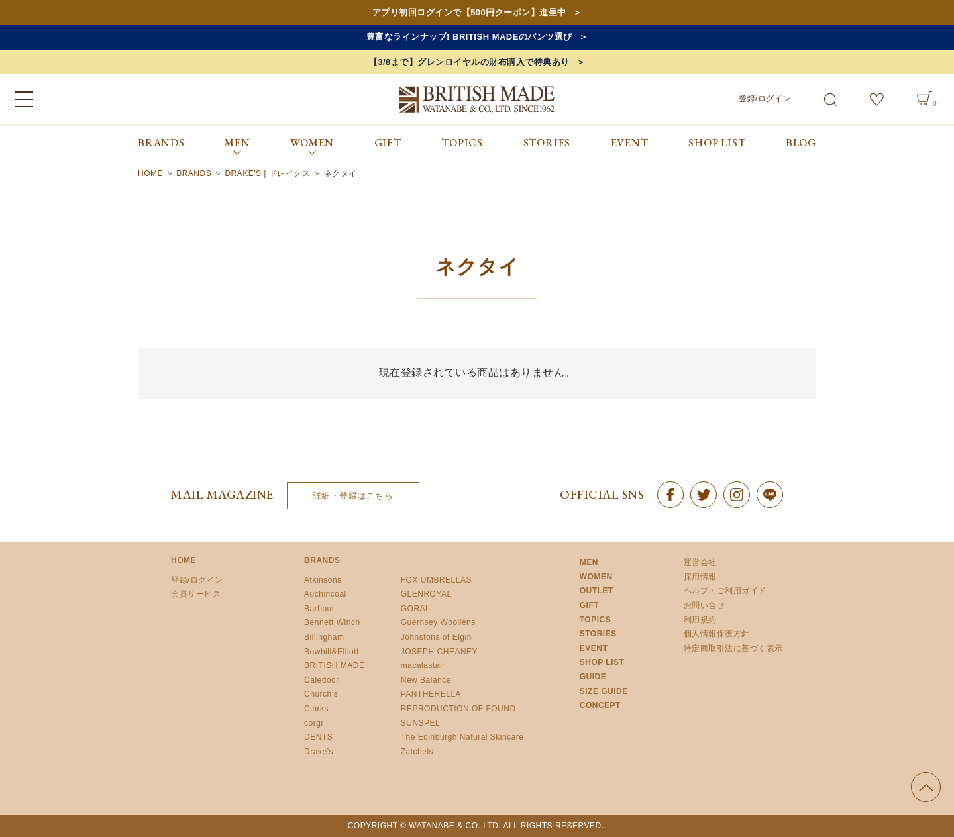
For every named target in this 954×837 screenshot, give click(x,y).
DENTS (318, 737)
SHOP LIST (716, 143)
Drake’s (318, 751)
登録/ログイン (765, 98)
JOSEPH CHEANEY (439, 651)
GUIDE (593, 676)
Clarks (316, 708)
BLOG (801, 143)
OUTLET (596, 590)
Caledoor (321, 680)
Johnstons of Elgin (436, 637)
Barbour (319, 608)
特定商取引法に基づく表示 (733, 648)
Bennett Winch (332, 622)
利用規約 (700, 619)
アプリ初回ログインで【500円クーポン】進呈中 (469, 12)
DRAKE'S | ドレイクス (267, 173)
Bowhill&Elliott (331, 651)
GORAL (416, 608)
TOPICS (462, 143)
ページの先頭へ (926, 787)
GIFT (387, 143)
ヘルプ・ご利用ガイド (725, 590)
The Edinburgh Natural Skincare (462, 737)
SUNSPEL (421, 723)
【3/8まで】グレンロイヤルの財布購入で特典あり (469, 62)
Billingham (324, 637)
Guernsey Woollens (438, 622)
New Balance (426, 680)
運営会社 (700, 562)
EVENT (630, 143)
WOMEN (596, 576)
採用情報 (700, 576)
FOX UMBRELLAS (436, 580)
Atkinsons (323, 580)
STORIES (547, 143)
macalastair (423, 665)
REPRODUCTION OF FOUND (458, 708)
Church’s (321, 694)
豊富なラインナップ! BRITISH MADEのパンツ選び (469, 37)
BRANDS (161, 143)
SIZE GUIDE (604, 691)
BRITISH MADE (334, 665)
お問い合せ (704, 605)
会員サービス (196, 594)
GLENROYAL (426, 594)
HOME (150, 173)
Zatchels (417, 751)
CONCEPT (600, 705)
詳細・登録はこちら (353, 495)
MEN (589, 562)
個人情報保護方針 (717, 633)
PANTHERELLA (431, 694)
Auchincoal (325, 594)
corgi (313, 723)
